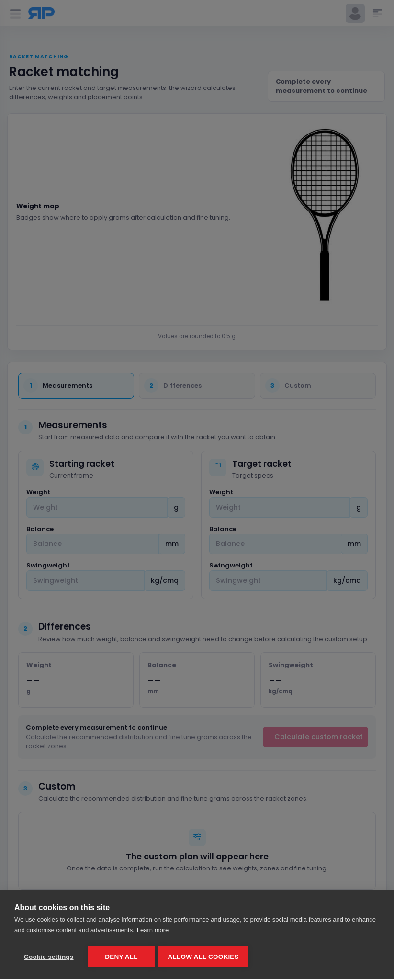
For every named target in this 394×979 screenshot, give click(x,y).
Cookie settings (49, 956)
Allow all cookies (204, 956)
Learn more (153, 931)
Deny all (121, 956)
